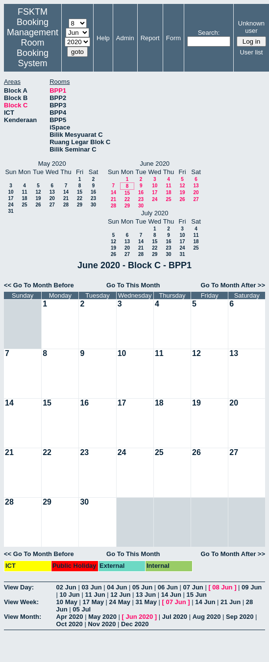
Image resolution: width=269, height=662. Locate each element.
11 (24, 192)
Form (173, 38)
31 (10, 211)
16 (93, 192)
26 (38, 204)
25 (24, 204)
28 (66, 204)
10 (10, 192)
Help (103, 38)
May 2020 (102, 616)
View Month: (22, 616)
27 (52, 204)
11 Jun (95, 594)
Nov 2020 (102, 624)
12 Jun (120, 594)
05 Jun (142, 587)
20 (52, 198)
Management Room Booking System (32, 47)
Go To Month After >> (233, 285)
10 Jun (70, 594)
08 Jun (222, 587)
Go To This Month (133, 285)
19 (38, 198)
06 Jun (168, 587)
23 (93, 198)
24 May (119, 602)
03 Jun (91, 587)
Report (150, 38)
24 (10, 204)
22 (79, 198)
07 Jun (193, 587)
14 (66, 192)
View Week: (21, 602)
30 (93, 204)
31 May (146, 602)
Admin (125, 38)
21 (66, 198)
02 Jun (66, 587)
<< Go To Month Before (39, 285)
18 (24, 198)
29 (79, 204)
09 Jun (252, 587)
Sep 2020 (239, 616)
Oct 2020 (69, 624)
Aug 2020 (207, 616)
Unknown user (251, 27)
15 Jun (197, 594)
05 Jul (82, 609)
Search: (209, 32)
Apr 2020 (69, 616)
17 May (93, 602)
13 (52, 192)
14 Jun (171, 594)
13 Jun (146, 594)
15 (79, 192)
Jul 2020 (174, 616)
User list (251, 52)
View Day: (19, 587)
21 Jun (230, 602)
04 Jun (117, 587)
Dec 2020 (134, 624)
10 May (66, 602)
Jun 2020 (139, 616)
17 (10, 198)
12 (38, 192)
